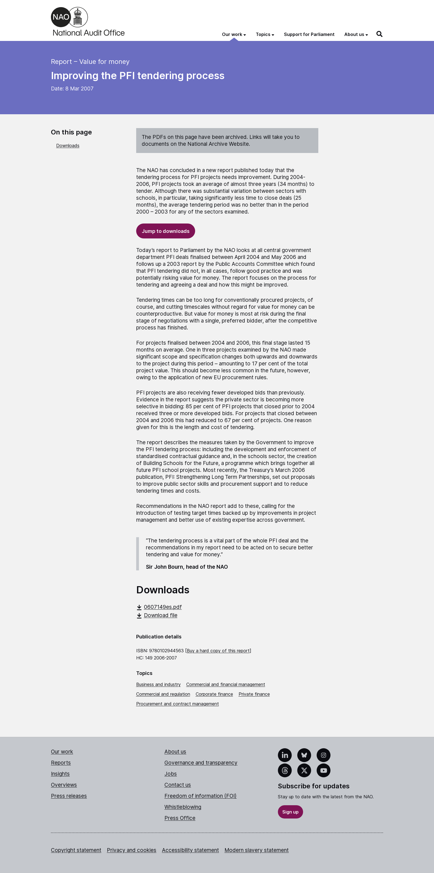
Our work (62, 752)
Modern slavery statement (256, 850)
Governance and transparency (200, 763)
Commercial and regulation (163, 694)
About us (175, 752)
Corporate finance (214, 694)
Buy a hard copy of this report (218, 650)
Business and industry (158, 684)
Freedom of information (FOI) (200, 796)
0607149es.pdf (159, 607)
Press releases (69, 796)
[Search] (379, 34)
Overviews (64, 785)
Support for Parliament (309, 34)
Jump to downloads (166, 231)
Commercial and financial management (225, 684)
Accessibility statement (190, 850)
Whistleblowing (182, 807)
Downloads (67, 145)
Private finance (254, 694)
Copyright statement (76, 850)
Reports (61, 763)
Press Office (179, 818)
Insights (60, 774)
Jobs (170, 774)
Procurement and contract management (177, 703)
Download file (156, 615)
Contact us (177, 785)
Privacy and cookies (131, 850)
